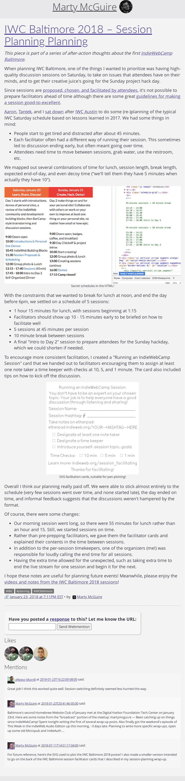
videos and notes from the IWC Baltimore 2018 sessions (61, 582)
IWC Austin (86, 111)
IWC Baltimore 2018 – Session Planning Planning (78, 35)
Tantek (25, 111)
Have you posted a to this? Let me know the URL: (72, 619)
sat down (54, 111)
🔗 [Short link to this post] (6, 596)
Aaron (10, 111)
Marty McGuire (87, 596)
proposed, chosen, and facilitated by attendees (90, 90)
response (60, 619)
